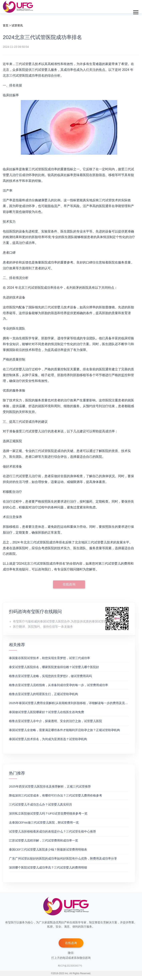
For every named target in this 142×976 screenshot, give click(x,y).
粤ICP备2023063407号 (70, 965)
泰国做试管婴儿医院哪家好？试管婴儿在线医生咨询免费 (46, 712)
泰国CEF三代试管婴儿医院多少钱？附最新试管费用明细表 (48, 849)
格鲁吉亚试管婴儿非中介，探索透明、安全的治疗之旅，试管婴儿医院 (55, 721)
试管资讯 (17, 25)
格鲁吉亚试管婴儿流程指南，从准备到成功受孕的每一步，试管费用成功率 (58, 685)
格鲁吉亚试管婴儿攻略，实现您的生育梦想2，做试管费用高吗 (50, 676)
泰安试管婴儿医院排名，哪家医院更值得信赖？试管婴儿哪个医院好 (54, 667)
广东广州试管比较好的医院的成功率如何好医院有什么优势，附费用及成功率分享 (63, 858)
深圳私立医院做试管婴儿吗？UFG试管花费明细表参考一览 (48, 813)
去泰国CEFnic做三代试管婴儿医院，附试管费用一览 (44, 822)
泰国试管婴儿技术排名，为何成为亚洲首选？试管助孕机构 (48, 739)
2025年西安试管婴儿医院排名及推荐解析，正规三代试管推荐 (50, 786)
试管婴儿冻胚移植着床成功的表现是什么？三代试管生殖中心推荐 (52, 831)
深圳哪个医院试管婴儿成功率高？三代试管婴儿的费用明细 (48, 867)
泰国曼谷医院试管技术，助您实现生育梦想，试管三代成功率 (49, 658)
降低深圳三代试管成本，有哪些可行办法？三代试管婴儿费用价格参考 (55, 795)
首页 (5, 25)
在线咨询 (69, 584)
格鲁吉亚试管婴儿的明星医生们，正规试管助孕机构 (43, 694)
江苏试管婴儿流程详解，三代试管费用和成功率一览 (43, 840)
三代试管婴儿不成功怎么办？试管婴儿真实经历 (40, 804)
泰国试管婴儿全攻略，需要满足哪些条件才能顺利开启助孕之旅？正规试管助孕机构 (64, 730)
